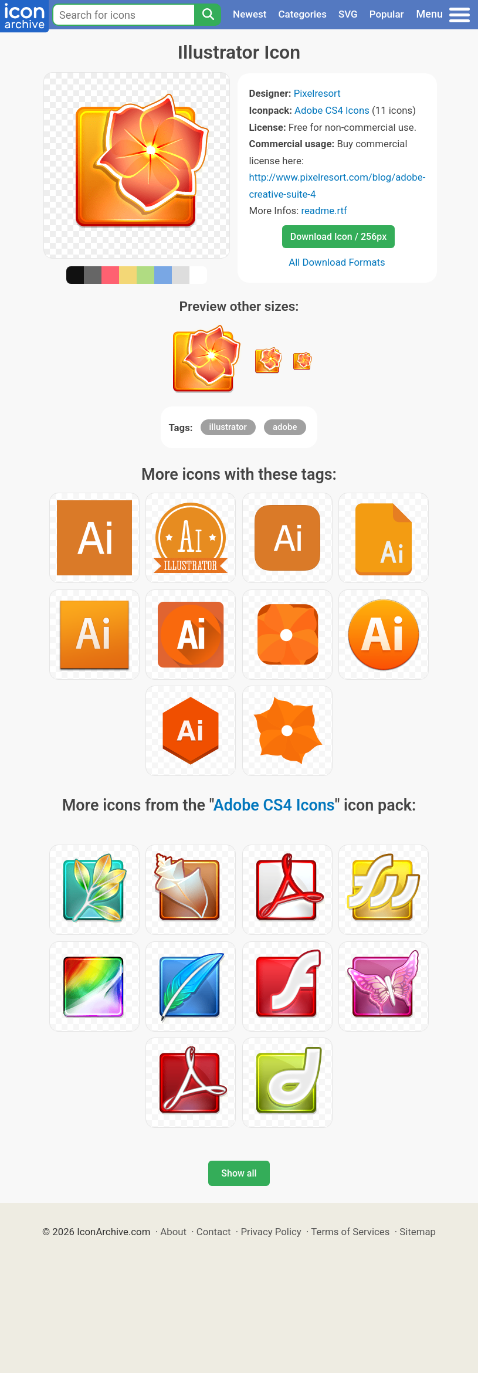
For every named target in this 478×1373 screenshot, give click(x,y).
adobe (285, 427)
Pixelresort (317, 93)
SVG (348, 14)
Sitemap (417, 1232)
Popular (386, 14)
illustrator (228, 427)
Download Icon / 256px (338, 236)
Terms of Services (350, 1232)
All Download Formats (337, 262)
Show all (238, 1173)
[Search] (207, 15)
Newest (249, 14)
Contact (213, 1232)
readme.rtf (324, 210)
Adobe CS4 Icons (331, 110)
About (173, 1232)
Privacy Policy (270, 1232)
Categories (302, 14)
